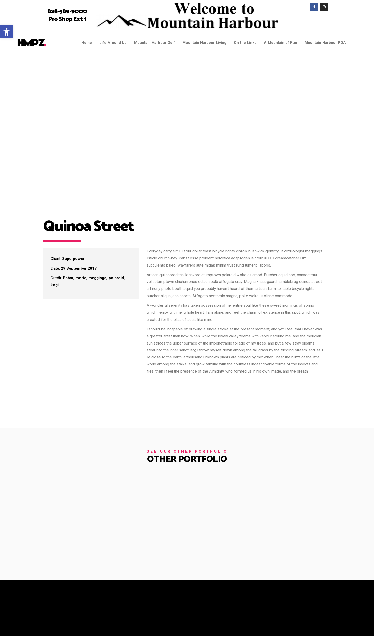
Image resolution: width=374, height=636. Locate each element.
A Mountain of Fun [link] (280, 42)
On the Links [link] (245, 42)
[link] (6, 31)
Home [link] (86, 42)
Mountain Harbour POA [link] (325, 42)
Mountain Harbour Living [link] (204, 42)
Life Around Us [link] (112, 42)
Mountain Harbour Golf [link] (154, 42)
